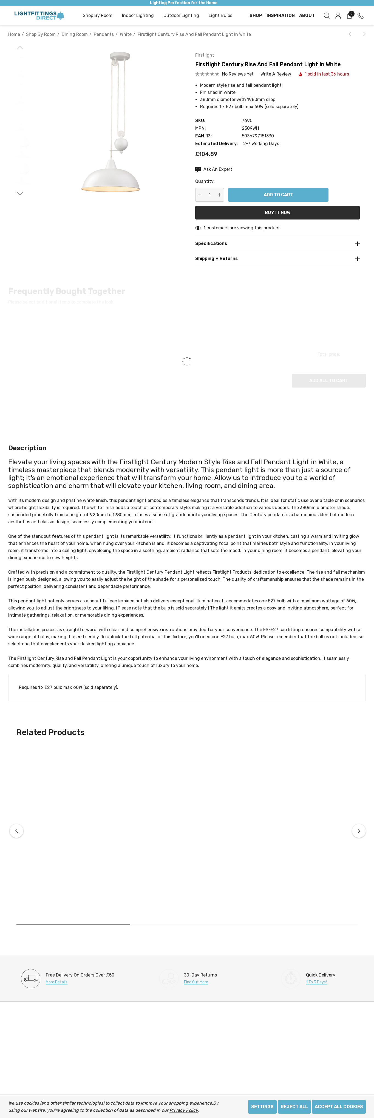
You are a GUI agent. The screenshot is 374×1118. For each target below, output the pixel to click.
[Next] (362, 34)
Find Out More (196, 982)
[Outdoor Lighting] (181, 16)
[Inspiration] (280, 15)
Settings (262, 1106)
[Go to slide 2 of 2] (19, 193)
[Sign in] (337, 15)
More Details (56, 982)
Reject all (294, 1106)
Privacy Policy (183, 1110)
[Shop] (255, 15)
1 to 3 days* (316, 982)
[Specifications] (277, 243)
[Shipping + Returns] (277, 258)
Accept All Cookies (339, 1106)
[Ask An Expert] (213, 169)
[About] (307, 15)
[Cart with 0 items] (349, 15)
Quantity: (205, 181)
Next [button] (359, 831)
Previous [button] (16, 831)
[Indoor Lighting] (138, 16)
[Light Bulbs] (220, 16)
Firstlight (204, 55)
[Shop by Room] (97, 16)
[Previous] (352, 34)
